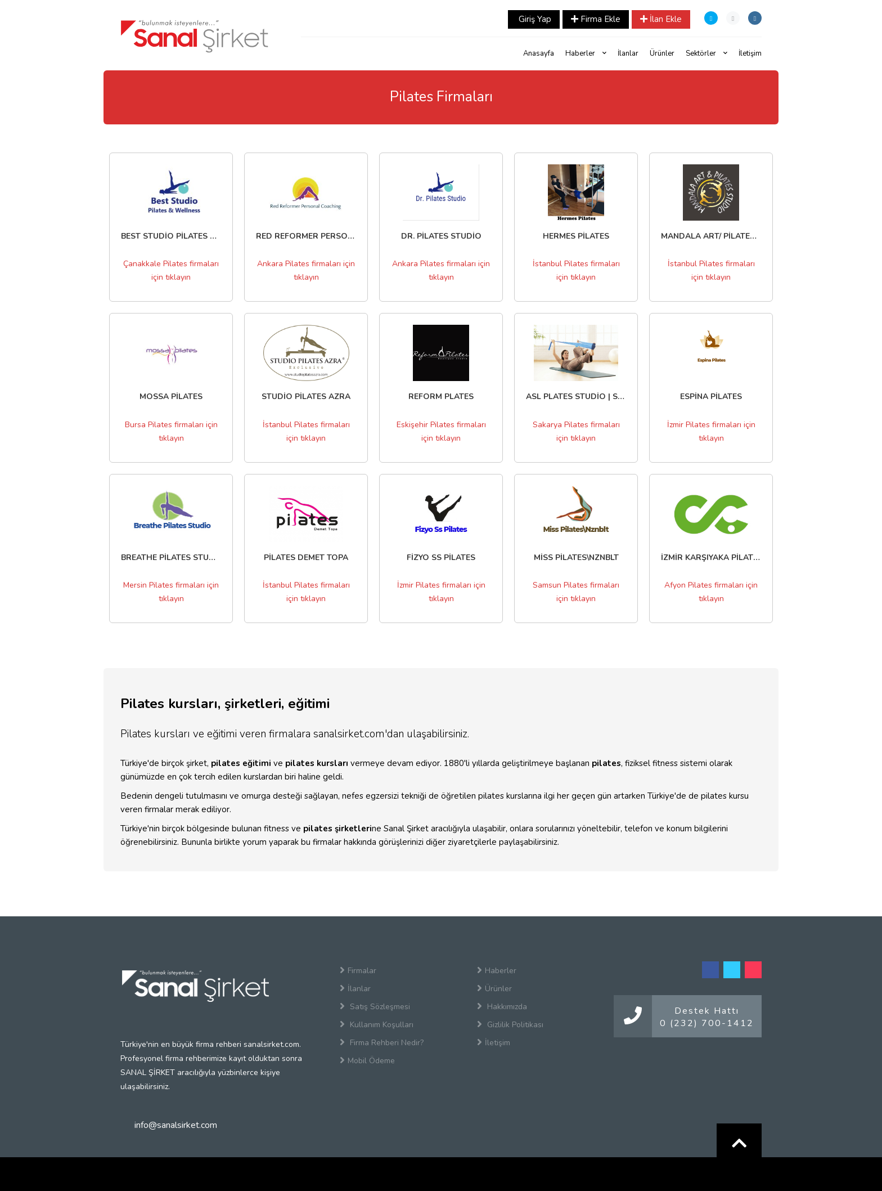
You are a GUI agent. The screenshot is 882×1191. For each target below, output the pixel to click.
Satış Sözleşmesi (375, 1006)
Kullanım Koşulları (376, 1024)
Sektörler (706, 53)
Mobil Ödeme (367, 1060)
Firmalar (358, 970)
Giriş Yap (533, 19)
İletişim (750, 53)
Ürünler (662, 53)
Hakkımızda (502, 1006)
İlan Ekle (661, 19)
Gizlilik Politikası (510, 1024)
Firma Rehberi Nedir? (382, 1042)
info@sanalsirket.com (175, 1125)
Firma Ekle (595, 19)
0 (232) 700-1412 (707, 1023)
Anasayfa (538, 53)
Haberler (585, 53)
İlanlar (628, 53)
